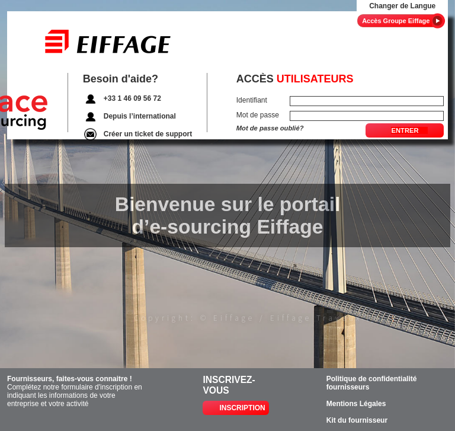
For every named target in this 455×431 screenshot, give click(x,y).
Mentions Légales (356, 404)
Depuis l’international (140, 116)
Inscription (242, 408)
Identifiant (251, 100)
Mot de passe (257, 115)
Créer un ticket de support (148, 134)
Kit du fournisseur (356, 420)
